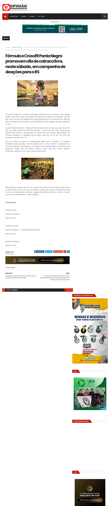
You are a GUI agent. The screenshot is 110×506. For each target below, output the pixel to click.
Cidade (32, 16)
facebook (67, 290)
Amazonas (14, 16)
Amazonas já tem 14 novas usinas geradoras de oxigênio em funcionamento (90, 327)
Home (7, 47)
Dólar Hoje (78, 363)
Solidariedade (16, 47)
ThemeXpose (13, 503)
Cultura (41, 16)
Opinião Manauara (85, 313)
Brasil (23, 16)
